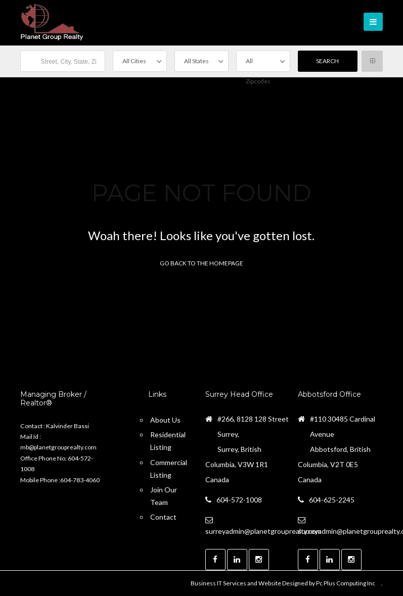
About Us (165, 420)
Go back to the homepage (201, 263)
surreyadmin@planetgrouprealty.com (263, 531)
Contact (163, 517)
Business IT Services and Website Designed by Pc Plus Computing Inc (283, 583)
